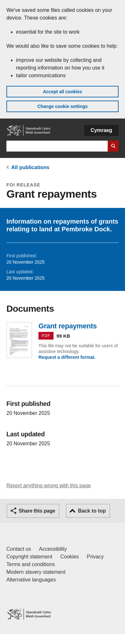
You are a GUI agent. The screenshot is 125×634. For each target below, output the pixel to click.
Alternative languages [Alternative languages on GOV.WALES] (31, 579)
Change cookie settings (62, 106)
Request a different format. (67, 357)
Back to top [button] (92, 511)
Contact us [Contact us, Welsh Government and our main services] (18, 549)
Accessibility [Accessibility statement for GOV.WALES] (53, 549)
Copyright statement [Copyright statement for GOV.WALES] (29, 556)
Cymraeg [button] (101, 130)
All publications (30, 167)
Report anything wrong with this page (48, 485)
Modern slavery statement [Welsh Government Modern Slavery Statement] (35, 572)
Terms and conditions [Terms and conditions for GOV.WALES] (30, 564)
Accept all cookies (62, 91)
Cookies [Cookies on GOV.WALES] (69, 556)
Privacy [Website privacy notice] (95, 556)
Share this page (37, 511)
